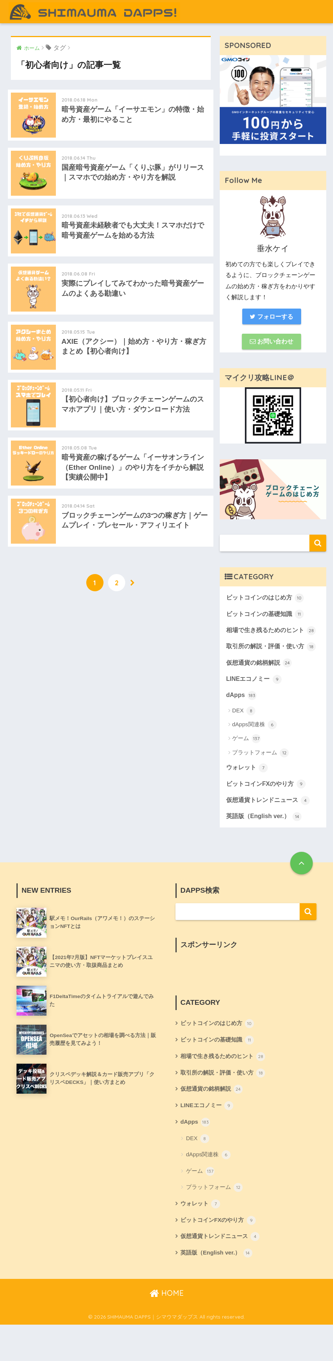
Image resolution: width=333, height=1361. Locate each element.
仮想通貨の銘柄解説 (261, 689)
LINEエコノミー (255, 706)
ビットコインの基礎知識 (267, 616)
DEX (243, 739)
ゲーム (246, 767)
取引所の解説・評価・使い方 (267, 668)
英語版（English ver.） (265, 846)
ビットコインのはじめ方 (267, 599)
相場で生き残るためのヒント (267, 639)
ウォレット (248, 796)
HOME (167, 1329)
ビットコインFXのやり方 (268, 813)
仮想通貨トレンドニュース (270, 830)
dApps (242, 723)
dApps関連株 (254, 753)
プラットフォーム (260, 781)
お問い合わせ (271, 342)
